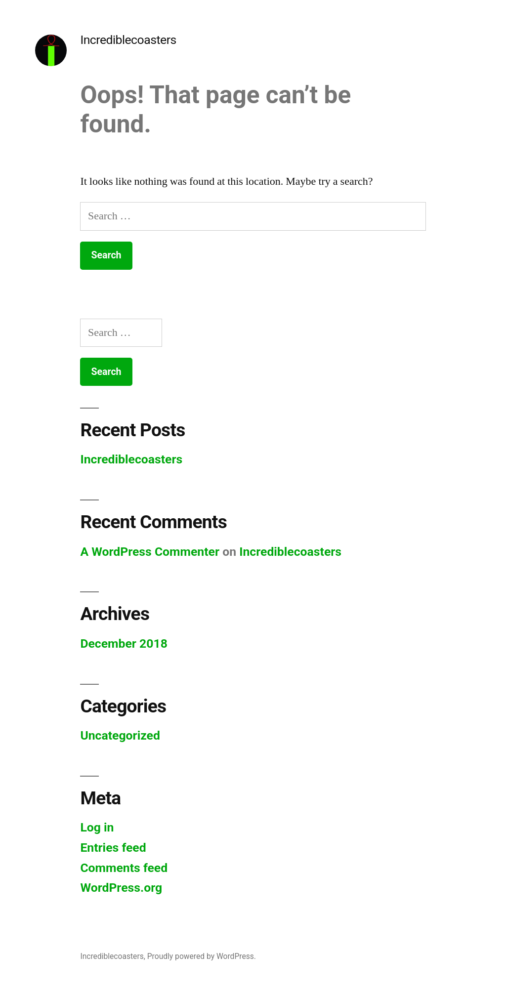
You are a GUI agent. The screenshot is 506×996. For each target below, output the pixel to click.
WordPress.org (121, 887)
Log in (97, 827)
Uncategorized (120, 735)
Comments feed (124, 868)
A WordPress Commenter (149, 551)
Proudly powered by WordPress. (201, 956)
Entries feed (113, 847)
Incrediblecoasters (128, 40)
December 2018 (123, 643)
